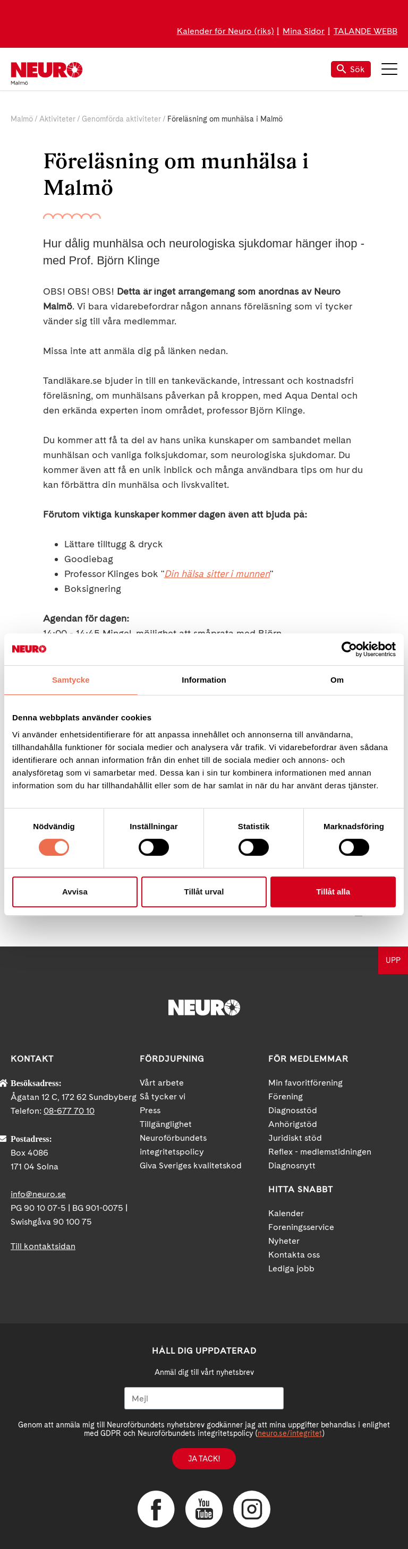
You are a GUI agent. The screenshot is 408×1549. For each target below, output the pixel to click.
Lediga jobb (291, 1268)
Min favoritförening (305, 1083)
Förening (285, 1096)
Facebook (156, 1509)
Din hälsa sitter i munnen (217, 573)
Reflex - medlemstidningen (319, 1152)
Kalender (286, 1213)
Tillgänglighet (166, 1124)
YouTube (204, 1509)
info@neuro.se (38, 1194)
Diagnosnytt (292, 1165)
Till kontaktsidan (43, 1246)
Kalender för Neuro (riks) (225, 31)
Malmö (22, 119)
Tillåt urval (204, 891)
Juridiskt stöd (295, 1138)
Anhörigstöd (292, 1124)
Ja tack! (204, 1459)
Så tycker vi (162, 1096)
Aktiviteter (57, 119)
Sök (351, 69)
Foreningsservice (301, 1227)
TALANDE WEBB (365, 31)
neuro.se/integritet (290, 1433)
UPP (393, 960)
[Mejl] (204, 1398)
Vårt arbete (162, 1083)
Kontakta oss (294, 1255)
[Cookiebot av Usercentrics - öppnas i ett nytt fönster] (349, 649)
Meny (389, 69)
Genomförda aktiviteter (121, 119)
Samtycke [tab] (71, 679)
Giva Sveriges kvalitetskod (191, 1165)
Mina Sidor (304, 31)
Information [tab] (204, 679)
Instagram (251, 1509)
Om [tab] (337, 679)
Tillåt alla (333, 891)
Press (150, 1110)
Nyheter (284, 1241)
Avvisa (75, 891)
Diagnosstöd (292, 1110)
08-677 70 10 (69, 1111)
